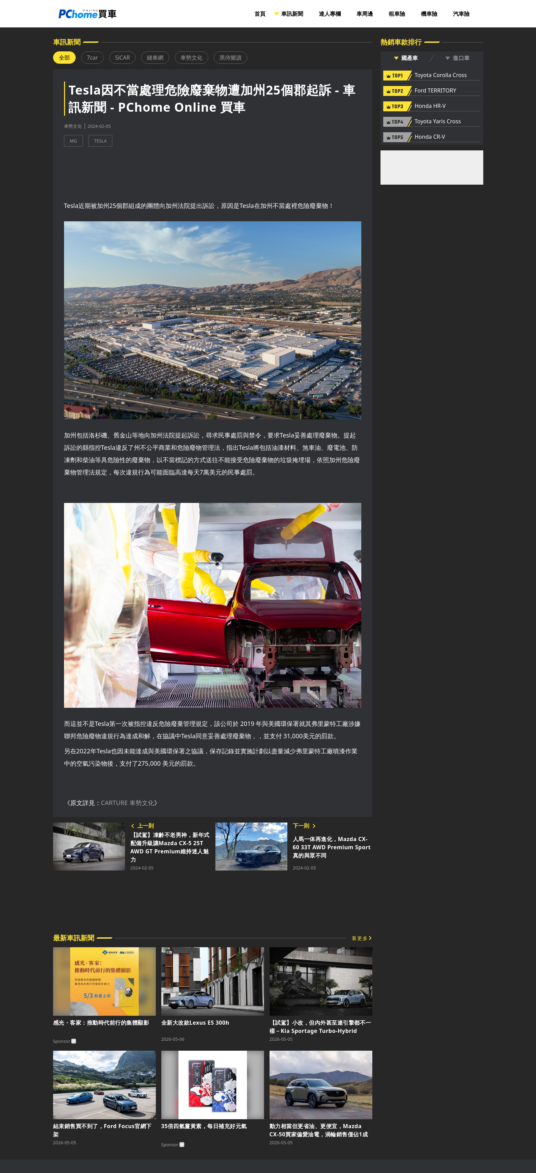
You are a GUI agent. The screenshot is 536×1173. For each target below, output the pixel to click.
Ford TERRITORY (435, 90)
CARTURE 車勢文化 (127, 803)
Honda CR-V (430, 137)
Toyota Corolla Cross (441, 75)
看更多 (360, 938)
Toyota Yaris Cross (438, 121)
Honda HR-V (430, 106)
